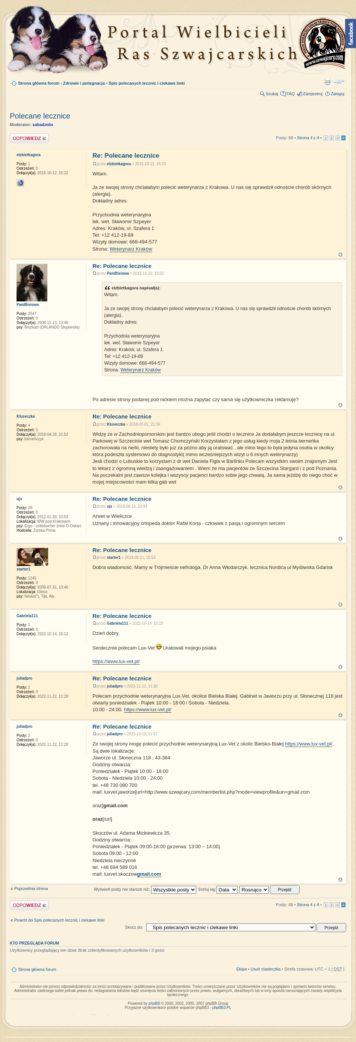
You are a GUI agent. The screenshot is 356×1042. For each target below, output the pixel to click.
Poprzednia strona (31, 888)
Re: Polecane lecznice (125, 155)
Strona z (308, 137)
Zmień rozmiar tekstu (338, 81)
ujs (109, 506)
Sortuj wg (218, 889)
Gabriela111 (117, 623)
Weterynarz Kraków (131, 249)
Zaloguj (337, 93)
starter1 (114, 557)
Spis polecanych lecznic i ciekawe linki (147, 83)
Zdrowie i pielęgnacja (84, 83)
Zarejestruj (313, 93)
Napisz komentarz (29, 138)
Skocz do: (134, 927)
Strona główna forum (38, 83)
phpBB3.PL (222, 1007)
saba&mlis (43, 124)
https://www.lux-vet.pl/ (116, 661)
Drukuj (327, 81)
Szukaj (272, 93)
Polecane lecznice (40, 116)
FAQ (290, 93)
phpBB (154, 1003)
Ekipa (241, 969)
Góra (340, 255)
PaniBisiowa (118, 273)
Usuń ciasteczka (265, 969)
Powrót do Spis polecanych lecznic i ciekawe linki (59, 920)
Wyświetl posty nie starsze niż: (145, 889)
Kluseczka (116, 424)
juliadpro (115, 686)
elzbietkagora (119, 164)
